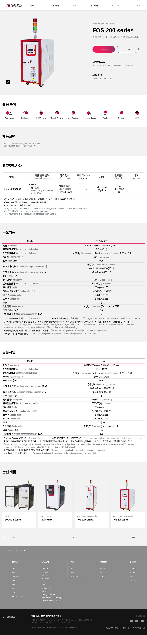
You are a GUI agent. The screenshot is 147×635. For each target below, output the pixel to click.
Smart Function (46, 588)
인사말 (14, 572)
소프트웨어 (45, 575)
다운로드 (133, 569)
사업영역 (44, 569)
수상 (14, 592)
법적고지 (125, 628)
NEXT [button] (133, 537)
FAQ (131, 576)
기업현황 (15, 576)
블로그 (102, 572)
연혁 (14, 588)
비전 (14, 585)
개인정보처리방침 (111, 628)
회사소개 (33, 6)
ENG (139, 6)
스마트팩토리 (46, 579)
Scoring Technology (48, 595)
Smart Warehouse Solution (51, 601)
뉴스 (102, 576)
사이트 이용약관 (139, 628)
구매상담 (103, 49)
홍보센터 (94, 6)
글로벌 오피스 (17, 596)
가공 (72, 572)
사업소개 (55, 6)
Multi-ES (44, 591)
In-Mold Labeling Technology (51, 598)
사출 (72, 569)
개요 (14, 569)
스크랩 (127, 49)
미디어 (102, 569)
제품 (74, 6)
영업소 (132, 572)
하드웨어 (44, 572)
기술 (43, 584)
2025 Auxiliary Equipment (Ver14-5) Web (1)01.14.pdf (111, 65)
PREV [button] (13, 537)
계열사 (14, 580)
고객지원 (115, 6)
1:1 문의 (133, 580)
